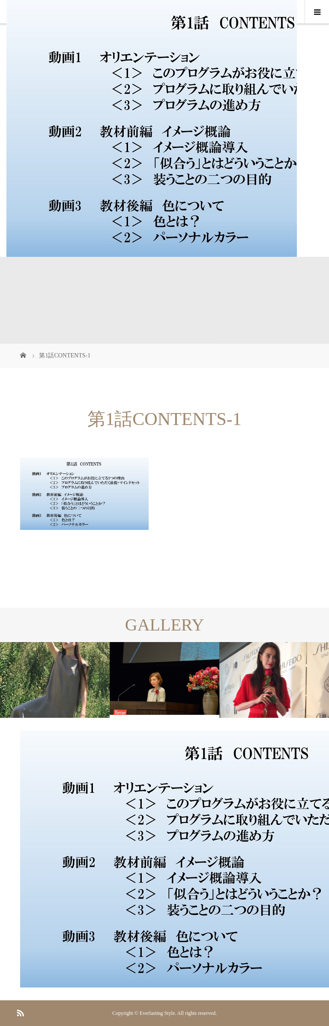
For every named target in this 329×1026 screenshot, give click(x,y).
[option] (55, 680)
